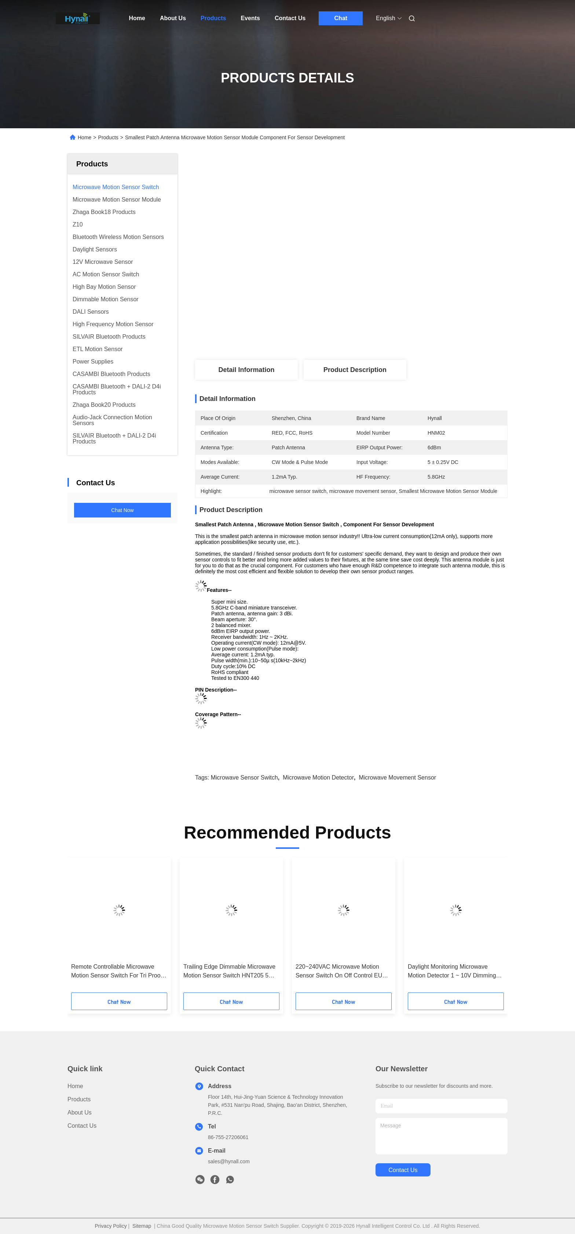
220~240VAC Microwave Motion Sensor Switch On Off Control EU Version (339, 972)
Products (213, 18)
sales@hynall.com (229, 1161)
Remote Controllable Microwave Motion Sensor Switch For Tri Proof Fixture (116, 972)
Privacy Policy (111, 1226)
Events (250, 18)
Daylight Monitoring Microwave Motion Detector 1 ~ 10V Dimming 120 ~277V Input (452, 972)
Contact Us (290, 18)
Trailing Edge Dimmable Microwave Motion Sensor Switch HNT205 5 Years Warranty (229, 972)
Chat (341, 18)
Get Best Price (392, 336)
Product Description (355, 369)
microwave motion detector (318, 777)
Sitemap (141, 1226)
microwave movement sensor (397, 777)
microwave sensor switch (244, 777)
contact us (402, 1170)
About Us (173, 18)
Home (137, 18)
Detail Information (246, 369)
